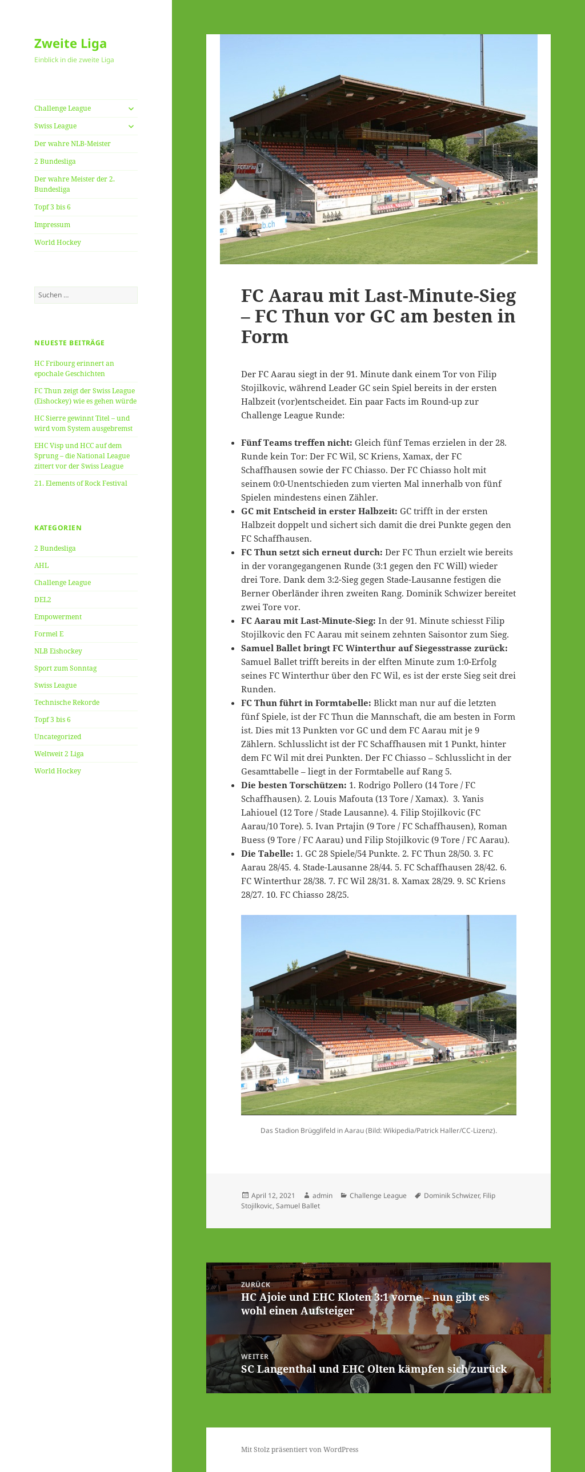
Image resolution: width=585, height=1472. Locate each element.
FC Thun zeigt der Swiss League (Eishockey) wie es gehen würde (85, 396)
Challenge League (62, 108)
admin (322, 1195)
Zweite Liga (70, 42)
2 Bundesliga (55, 161)
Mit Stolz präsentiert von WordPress (299, 1449)
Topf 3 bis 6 (52, 207)
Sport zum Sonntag (65, 668)
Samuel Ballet (298, 1206)
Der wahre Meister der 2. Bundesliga (74, 184)
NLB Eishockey (58, 651)
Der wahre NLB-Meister (72, 143)
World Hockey (57, 242)
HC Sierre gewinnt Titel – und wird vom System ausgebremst (83, 423)
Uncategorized (57, 736)
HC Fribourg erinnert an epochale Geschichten (74, 368)
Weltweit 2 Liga (59, 754)
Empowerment (58, 617)
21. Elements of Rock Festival (80, 483)
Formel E (48, 634)
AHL (41, 565)
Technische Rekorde (66, 702)
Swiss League (55, 126)
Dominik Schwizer (451, 1195)
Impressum (52, 224)
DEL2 (42, 599)
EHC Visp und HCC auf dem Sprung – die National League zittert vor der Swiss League (82, 456)
